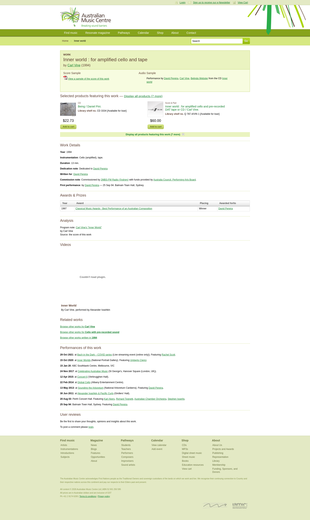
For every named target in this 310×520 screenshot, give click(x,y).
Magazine (97, 440)
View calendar (159, 445)
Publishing (217, 453)
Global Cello (84, 382)
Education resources (192, 465)
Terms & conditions (87, 496)
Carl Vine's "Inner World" (89, 227)
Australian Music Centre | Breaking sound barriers (86, 17)
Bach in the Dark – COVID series (94, 354)
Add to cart (68, 126)
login (90, 427)
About (175, 32)
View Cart (243, 2)
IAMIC (240, 505)
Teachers (126, 449)
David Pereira (171, 78)
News (94, 445)
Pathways (124, 32)
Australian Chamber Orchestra (150, 399)
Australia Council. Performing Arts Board (174, 179)
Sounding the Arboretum (90, 387)
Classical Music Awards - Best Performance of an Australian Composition (114, 208)
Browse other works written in (78, 337)
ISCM (215, 505)
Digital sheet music (192, 453)
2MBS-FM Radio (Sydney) (115, 179)
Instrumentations (69, 449)
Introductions (67, 453)
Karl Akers (109, 399)
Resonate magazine (97, 32)
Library (216, 461)
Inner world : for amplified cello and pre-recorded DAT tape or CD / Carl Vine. (195, 108)
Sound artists (128, 465)
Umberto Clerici (138, 360)
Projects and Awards (223, 449)
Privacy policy (104, 496)
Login (182, 2)
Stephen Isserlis (176, 399)
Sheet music (188, 457)
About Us (217, 445)
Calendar (143, 32)
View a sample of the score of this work (88, 78)
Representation (220, 457)
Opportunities (98, 457)
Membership (218, 465)
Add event (157, 449)
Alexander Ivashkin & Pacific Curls (95, 393)
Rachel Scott (168, 354)
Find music (71, 32)
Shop (160, 32)
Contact (191, 32)
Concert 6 (82, 376)
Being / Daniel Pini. (89, 106)
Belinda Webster (199, 78)
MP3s (185, 449)
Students (125, 445)
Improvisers (127, 461)
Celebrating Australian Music (93, 371)
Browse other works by (77, 326)
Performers (127, 453)
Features (95, 453)
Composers (127, 457)
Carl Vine (73, 65)
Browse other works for (89, 332)
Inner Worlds (84, 360)
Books (185, 461)
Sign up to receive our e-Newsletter (211, 2)
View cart (187, 468)
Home (65, 40)
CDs (184, 445)
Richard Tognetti (124, 399)
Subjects (65, 457)
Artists (63, 445)
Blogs (94, 449)
